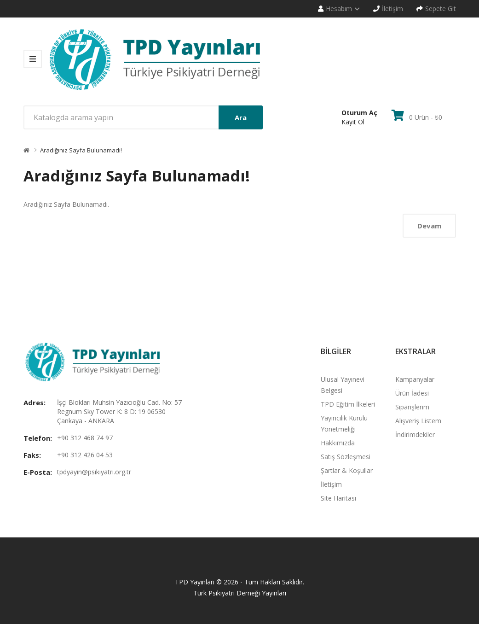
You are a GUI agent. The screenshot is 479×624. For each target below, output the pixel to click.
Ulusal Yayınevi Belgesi (342, 385)
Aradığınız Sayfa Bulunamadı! (81, 150)
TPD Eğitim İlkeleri (348, 404)
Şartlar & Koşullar (347, 470)
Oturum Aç (359, 112)
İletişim (331, 484)
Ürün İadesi (412, 393)
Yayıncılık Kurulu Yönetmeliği (344, 423)
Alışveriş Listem (418, 420)
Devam (429, 225)
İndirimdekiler (415, 434)
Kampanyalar (414, 379)
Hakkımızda (338, 442)
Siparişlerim (412, 406)
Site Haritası (338, 498)
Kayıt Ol (352, 121)
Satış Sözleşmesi (345, 456)
